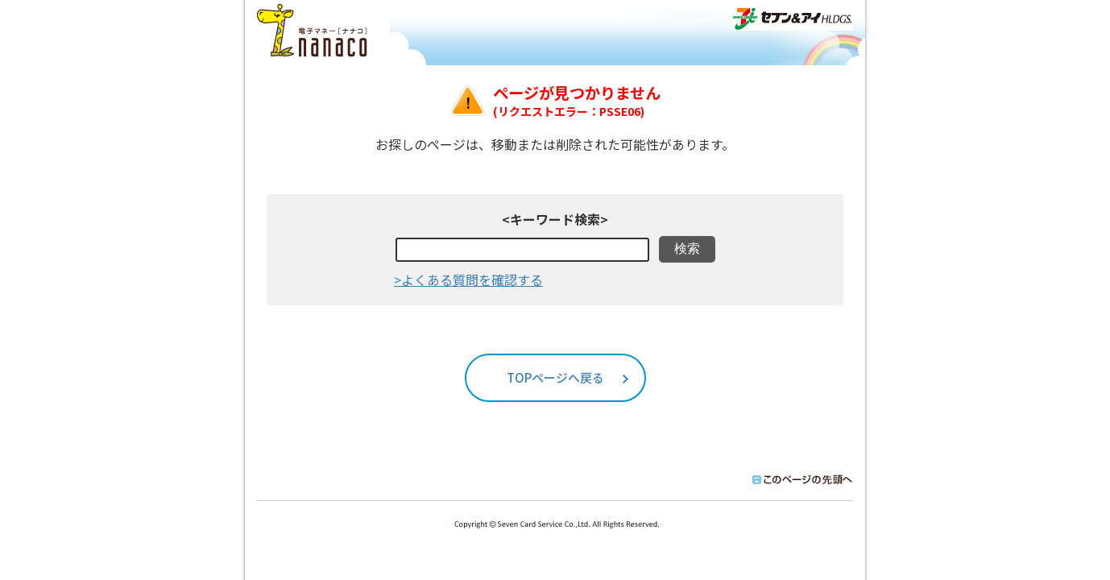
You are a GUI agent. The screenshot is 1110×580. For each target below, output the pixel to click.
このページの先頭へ (799, 479)
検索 (687, 248)
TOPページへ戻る (555, 377)
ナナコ (314, 31)
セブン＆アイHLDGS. (792, 18)
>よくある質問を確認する (468, 279)
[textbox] (522, 250)
